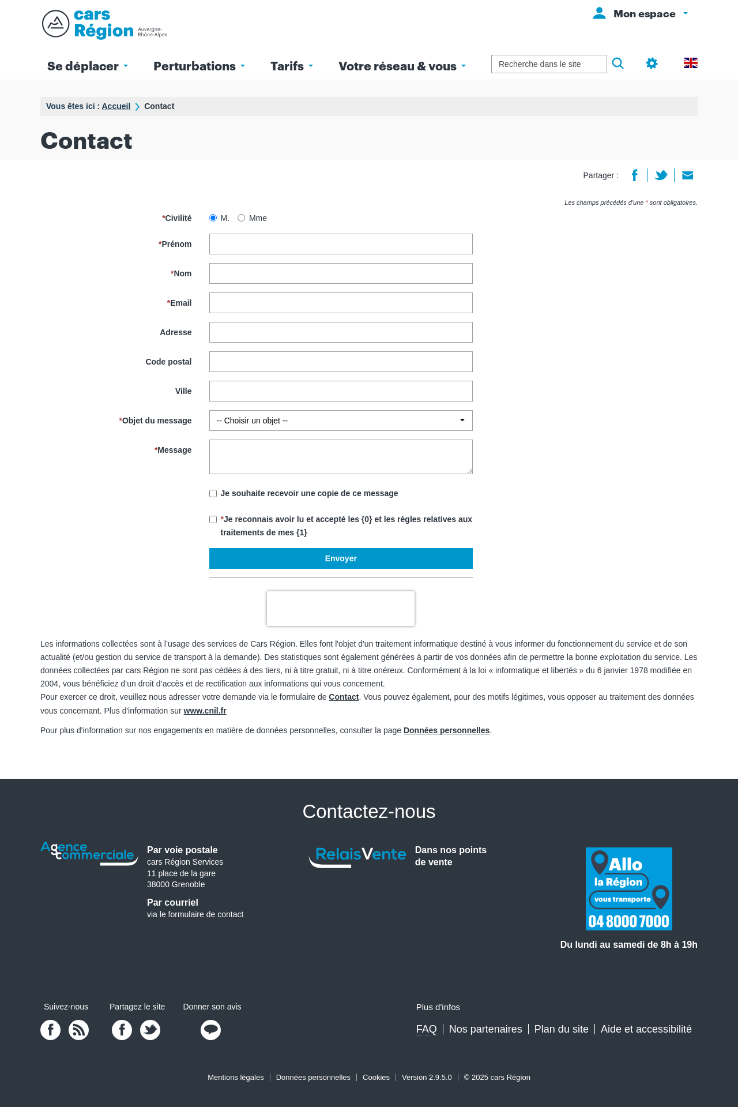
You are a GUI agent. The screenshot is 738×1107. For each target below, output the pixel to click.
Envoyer (341, 558)
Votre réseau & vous (402, 65)
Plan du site (561, 1029)
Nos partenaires (485, 1029)
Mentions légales (236, 1077)
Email (179, 302)
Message (173, 450)
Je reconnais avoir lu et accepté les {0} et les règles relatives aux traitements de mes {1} (341, 526)
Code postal (168, 361)
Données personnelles (447, 730)
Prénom (175, 244)
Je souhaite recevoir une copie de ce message (303, 493)
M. (219, 218)
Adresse (175, 332)
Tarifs (291, 65)
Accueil (115, 106)
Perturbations (199, 65)
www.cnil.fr (205, 710)
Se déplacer (87, 65)
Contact (344, 696)
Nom (181, 273)
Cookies (376, 1077)
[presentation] (341, 608)
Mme (252, 218)
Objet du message (155, 420)
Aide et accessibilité (646, 1029)
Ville (183, 391)
